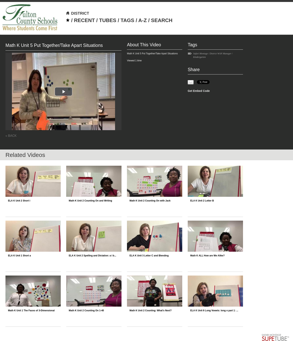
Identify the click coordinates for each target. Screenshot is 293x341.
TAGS (127, 20)
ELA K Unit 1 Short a (19, 255)
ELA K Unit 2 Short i (19, 200)
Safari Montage (200, 53)
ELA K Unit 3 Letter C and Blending (149, 255)
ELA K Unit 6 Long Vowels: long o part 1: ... (214, 310)
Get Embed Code (199, 90)
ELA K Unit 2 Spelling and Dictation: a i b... (92, 255)
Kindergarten (199, 57)
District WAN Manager (220, 53)
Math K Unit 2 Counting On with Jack (150, 200)
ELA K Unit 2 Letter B (202, 200)
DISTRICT (77, 13)
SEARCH (161, 20)
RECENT (84, 20)
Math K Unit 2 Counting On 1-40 (86, 310)
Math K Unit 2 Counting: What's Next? (151, 310)
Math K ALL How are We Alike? (207, 255)
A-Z (142, 20)
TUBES (107, 20)
